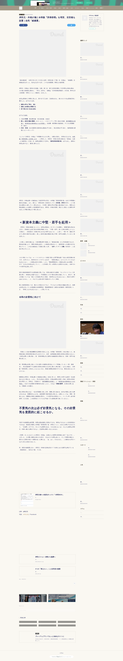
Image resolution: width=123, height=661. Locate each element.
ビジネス (91, 8)
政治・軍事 (63, 8)
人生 (86, 8)
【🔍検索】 (55, 8)
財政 (69, 8)
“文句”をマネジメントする (87, 562)
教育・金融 (79, 8)
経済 (73, 8)
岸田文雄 (26, 514)
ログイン (88, 2)
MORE (101, 8)
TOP (49, 8)
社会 (97, 8)
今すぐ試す (79, 2)
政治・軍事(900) (22, 580)
